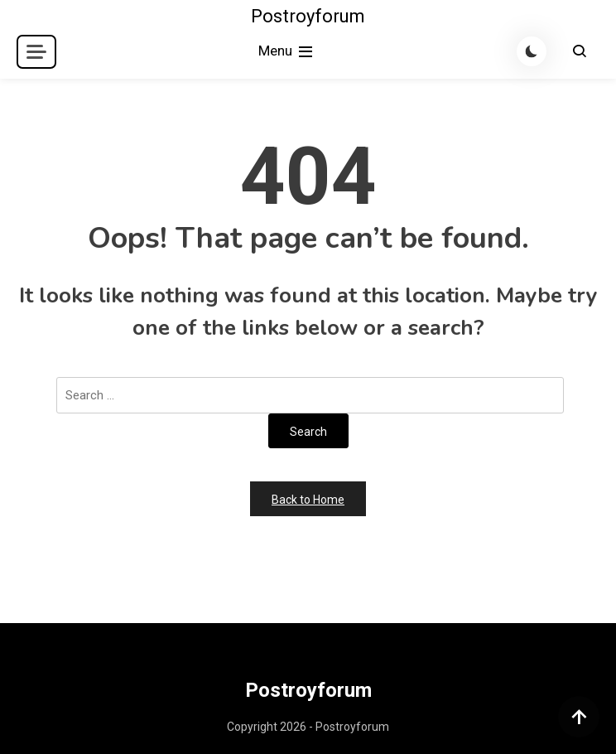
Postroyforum (308, 16)
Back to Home (308, 499)
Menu (286, 51)
